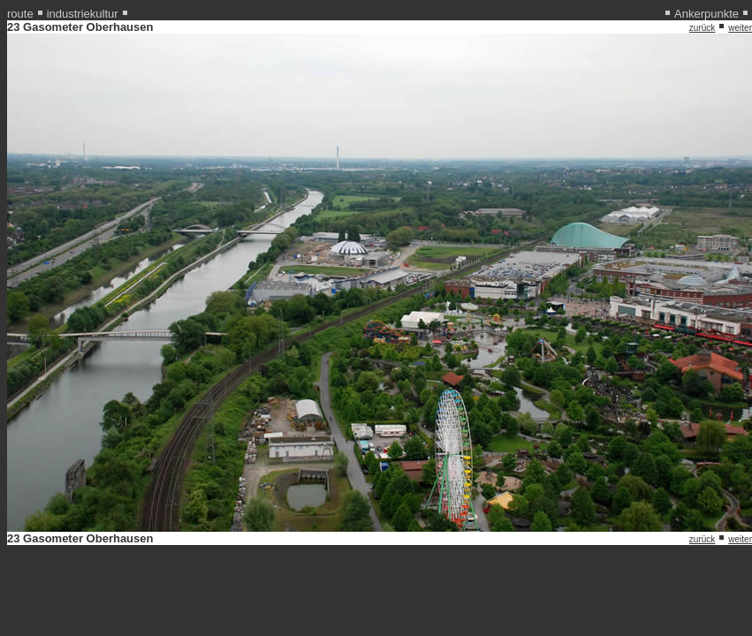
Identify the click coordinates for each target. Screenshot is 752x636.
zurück (702, 28)
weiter (740, 28)
